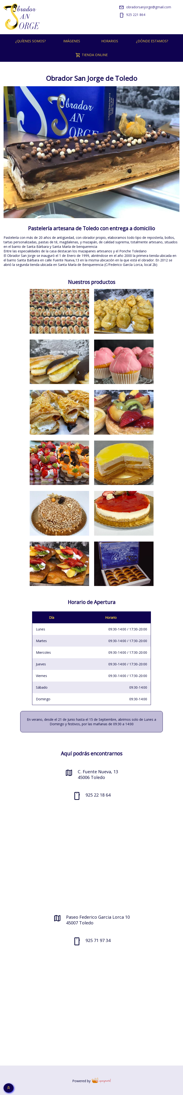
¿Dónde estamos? (152, 41)
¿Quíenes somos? (30, 41)
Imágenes (71, 41)
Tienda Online (91, 55)
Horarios (109, 41)
